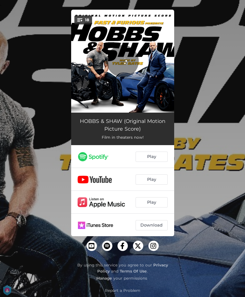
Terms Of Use (133, 271)
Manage (104, 278)
